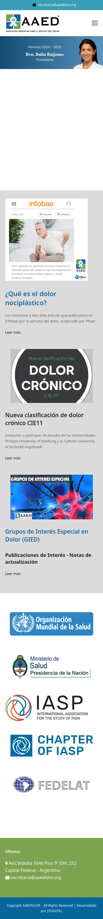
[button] (95, 23)
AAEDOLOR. (32, 905)
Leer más (13, 332)
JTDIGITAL (54, 911)
